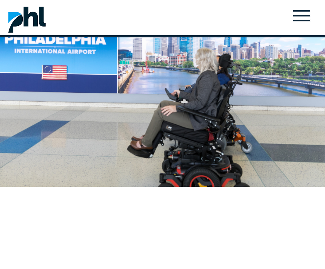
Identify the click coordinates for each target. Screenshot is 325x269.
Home (26, 19)
